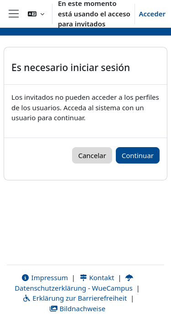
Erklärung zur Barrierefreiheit (74, 297)
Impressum (44, 277)
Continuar (138, 155)
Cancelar (92, 155)
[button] (36, 13)
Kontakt (96, 277)
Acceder (152, 13)
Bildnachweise (77, 308)
